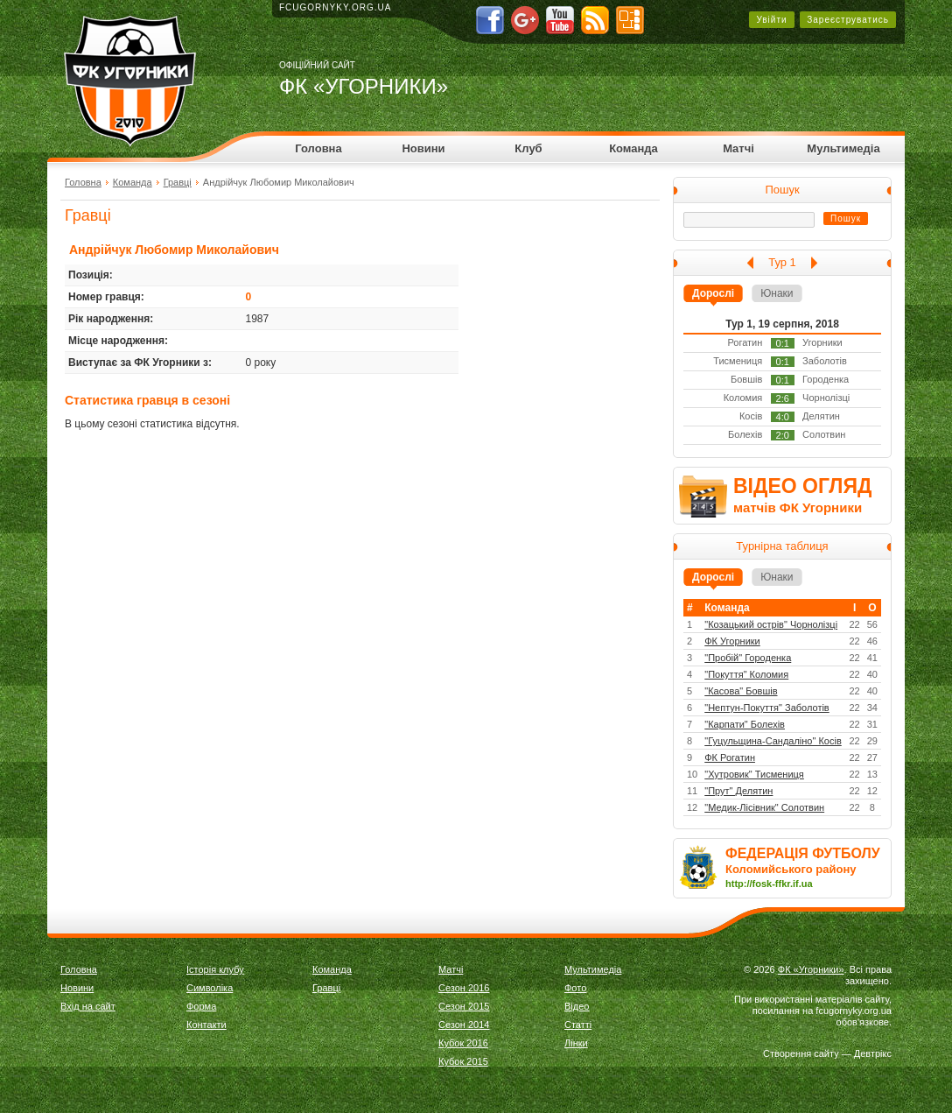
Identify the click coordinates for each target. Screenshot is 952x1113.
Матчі (738, 148)
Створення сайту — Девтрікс (827, 1053)
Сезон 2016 (463, 988)
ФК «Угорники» (811, 969)
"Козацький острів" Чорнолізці (770, 624)
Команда (633, 148)
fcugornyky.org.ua (335, 7)
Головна (318, 148)
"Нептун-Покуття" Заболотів (766, 707)
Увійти (771, 20)
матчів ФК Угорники (797, 507)
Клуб (528, 148)
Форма (201, 1006)
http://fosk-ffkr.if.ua (769, 883)
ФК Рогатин (729, 757)
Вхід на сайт (88, 1006)
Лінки (576, 1043)
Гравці (178, 182)
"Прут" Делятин (738, 790)
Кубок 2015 (463, 1061)
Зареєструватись (848, 20)
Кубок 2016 (463, 1043)
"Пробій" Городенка (747, 657)
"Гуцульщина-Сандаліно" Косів (773, 741)
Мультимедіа (843, 148)
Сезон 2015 (463, 1006)
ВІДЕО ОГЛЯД (802, 486)
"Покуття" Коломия (746, 674)
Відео (576, 1006)
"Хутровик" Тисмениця (754, 774)
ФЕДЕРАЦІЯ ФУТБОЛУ (802, 853)
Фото (575, 988)
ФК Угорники (732, 641)
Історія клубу (215, 969)
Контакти (206, 1024)
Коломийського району (791, 869)
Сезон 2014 (463, 1024)
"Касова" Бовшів (740, 691)
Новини (423, 148)
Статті (578, 1024)
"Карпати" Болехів (744, 724)
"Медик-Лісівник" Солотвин (764, 807)
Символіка (209, 988)
